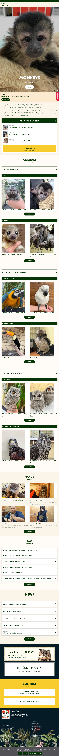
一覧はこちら (6, 99)
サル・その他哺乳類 (6, 725)
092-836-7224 (17, 717)
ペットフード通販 (6, 738)
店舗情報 (4, 739)
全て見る (29, 170)
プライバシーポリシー (35, 753)
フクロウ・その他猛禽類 (7, 728)
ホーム (4, 721)
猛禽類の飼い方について (36, 723)
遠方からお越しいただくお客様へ (13, 573)
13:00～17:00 (29, 149)
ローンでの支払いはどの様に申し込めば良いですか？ (18, 567)
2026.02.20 (27, 96)
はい (20, 753)
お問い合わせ (34, 734)
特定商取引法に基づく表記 (36, 735)
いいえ (25, 753)
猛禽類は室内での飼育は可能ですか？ (14, 561)
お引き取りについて (35, 729)
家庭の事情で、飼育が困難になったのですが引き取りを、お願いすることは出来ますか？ (28, 579)
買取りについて (6, 736)
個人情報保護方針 (34, 736)
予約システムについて (35, 726)
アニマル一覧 (5, 724)
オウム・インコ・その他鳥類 (8, 727)
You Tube (26, 717)
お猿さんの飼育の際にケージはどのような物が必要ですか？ (20, 550)
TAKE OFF (5, 4)
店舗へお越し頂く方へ (35, 728)
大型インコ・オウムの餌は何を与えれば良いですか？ (18, 556)
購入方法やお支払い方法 (36, 725)
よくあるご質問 (34, 721)
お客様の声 (5, 734)
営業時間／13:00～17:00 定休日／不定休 (29, 692)
